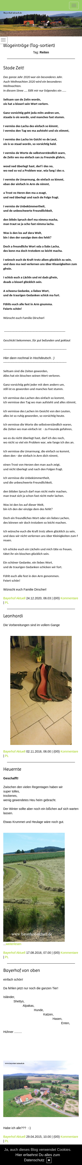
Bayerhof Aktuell (14, 598)
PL (7, 602)
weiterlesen (13, 944)
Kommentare (69, 598)
